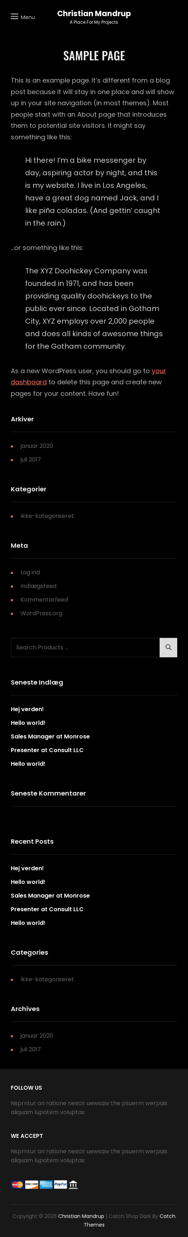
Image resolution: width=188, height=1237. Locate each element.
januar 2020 (36, 446)
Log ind (30, 572)
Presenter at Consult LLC (47, 750)
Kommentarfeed (44, 600)
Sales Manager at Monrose (50, 736)
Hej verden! (27, 709)
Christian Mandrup (94, 13)
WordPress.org (41, 613)
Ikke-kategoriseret (47, 516)
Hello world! (28, 723)
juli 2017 (30, 459)
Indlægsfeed (38, 586)
